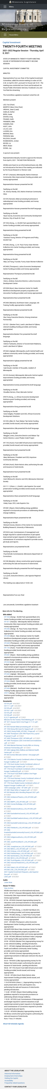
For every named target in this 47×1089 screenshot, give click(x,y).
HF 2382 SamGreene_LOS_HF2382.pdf (18, 856)
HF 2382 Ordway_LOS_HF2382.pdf (17, 851)
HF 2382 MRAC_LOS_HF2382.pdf (16, 849)
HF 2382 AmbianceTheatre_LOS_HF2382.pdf (20, 797)
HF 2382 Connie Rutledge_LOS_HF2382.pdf (20, 804)
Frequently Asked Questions (15, 1083)
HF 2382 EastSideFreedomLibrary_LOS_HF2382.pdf (23, 818)
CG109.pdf (8, 708)
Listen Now (8, 882)
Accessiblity (9, 1081)
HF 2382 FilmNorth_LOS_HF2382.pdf (17, 828)
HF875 (6, 693)
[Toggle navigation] (5, 6)
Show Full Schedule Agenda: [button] (13, 1024)
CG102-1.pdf (9, 710)
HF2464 (7, 681)
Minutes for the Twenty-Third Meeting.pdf (19, 720)
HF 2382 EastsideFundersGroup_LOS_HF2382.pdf (22, 823)
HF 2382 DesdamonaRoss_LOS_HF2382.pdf (20, 809)
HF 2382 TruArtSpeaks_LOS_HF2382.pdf (19, 860)
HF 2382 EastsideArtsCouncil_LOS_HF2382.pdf (21, 813)
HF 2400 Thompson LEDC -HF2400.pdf (18, 738)
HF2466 (7, 688)
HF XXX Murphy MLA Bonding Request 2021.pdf (21, 792)
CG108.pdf (8, 715)
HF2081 (7, 655)
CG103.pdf (8, 703)
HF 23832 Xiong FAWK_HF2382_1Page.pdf (19, 731)
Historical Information (12, 1074)
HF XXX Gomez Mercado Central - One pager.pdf (21, 755)
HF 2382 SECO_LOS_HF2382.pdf (16, 858)
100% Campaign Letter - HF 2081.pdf (17, 788)
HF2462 (7, 674)
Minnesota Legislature (22, 1)
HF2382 (7, 629)
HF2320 (7, 662)
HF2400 (7, 643)
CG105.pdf (8, 713)
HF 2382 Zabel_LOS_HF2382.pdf (16, 867)
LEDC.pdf (7, 877)
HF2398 (7, 636)
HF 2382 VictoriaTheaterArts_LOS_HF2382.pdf (21, 863)
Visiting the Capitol (11, 1078)
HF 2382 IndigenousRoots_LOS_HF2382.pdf (20, 837)
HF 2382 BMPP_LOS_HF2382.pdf (16, 802)
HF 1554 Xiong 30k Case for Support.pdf (19, 729)
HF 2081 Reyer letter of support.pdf (17, 790)
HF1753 (7, 648)
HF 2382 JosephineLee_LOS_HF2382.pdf (19, 846)
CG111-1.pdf (9, 706)
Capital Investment (11, 42)
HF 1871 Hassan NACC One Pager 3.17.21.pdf (21, 722)
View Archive (8, 888)
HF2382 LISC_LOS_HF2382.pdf (15, 870)
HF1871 (7, 622)
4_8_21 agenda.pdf (11, 717)
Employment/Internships (13, 1076)
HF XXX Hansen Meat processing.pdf (17, 727)
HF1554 (7, 617)
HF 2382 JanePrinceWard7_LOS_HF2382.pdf (20, 842)
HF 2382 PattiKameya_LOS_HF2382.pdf (18, 853)
